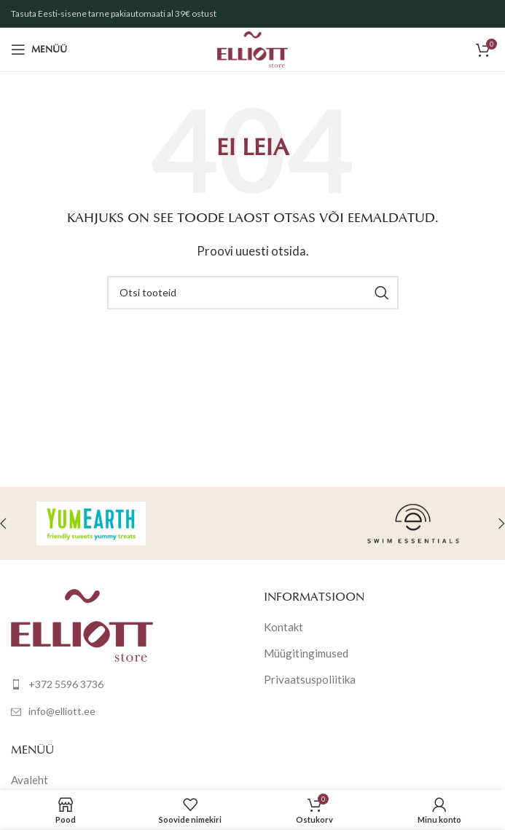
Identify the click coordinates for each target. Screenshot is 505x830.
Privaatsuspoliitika (310, 679)
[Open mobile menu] (39, 49)
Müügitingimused (306, 653)
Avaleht (29, 779)
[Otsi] (253, 292)
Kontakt (283, 626)
